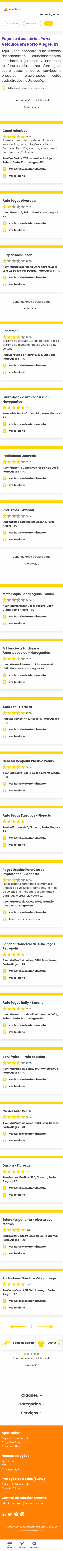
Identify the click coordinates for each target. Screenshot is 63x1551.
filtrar (22, 1545)
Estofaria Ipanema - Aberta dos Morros (27, 1221)
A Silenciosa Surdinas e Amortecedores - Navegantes (26, 650)
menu (9, 1545)
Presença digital (11, 1469)
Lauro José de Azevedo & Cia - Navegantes (26, 399)
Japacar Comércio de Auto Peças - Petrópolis (30, 946)
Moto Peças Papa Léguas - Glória (28, 594)
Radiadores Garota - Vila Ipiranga (29, 1278)
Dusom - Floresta (16, 1165)
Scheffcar (10, 331)
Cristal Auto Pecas (17, 1111)
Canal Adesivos (15, 130)
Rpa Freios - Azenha (18, 510)
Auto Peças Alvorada (19, 200)
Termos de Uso (11, 1446)
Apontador (12, 23)
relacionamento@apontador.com (23, 1503)
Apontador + (9, 1461)
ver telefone (17, 176)
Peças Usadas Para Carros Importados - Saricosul (23, 872)
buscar (34, 1545)
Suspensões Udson (17, 255)
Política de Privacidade (15, 1484)
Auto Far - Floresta (17, 707)
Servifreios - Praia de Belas (24, 1057)
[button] (25, 1354)
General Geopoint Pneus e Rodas (28, 761)
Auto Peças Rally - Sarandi (23, 1002)
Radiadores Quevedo (19, 456)
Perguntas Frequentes (15, 1442)
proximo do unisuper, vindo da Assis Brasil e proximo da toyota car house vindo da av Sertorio (31, 345)
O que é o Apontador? (15, 1438)
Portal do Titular (11, 1488)
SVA (4, 1465)
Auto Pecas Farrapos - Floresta (27, 815)
